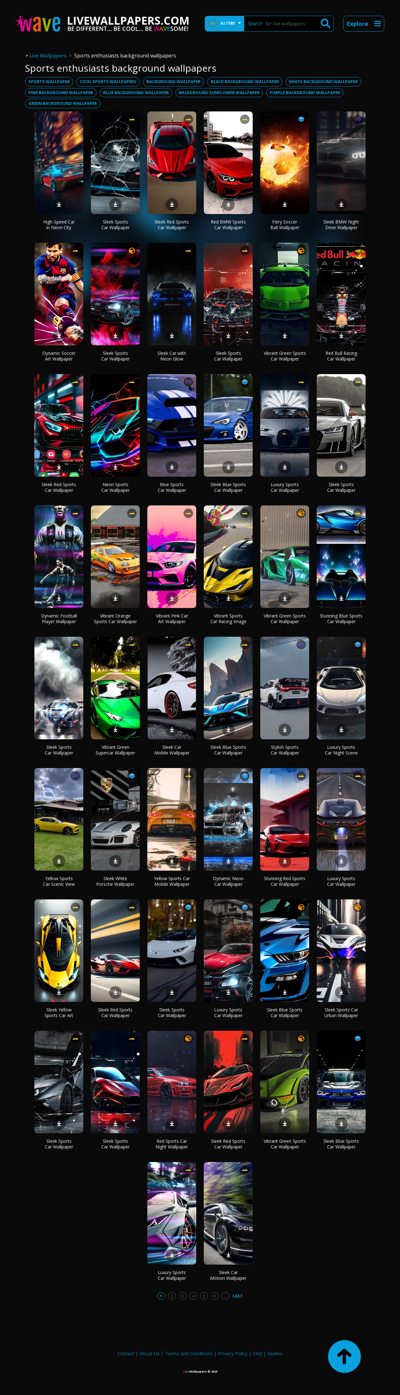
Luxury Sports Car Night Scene (341, 750)
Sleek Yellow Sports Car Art (58, 1012)
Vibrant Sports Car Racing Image (228, 618)
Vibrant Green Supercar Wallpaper (115, 750)
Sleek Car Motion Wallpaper (228, 1275)
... (225, 1296)
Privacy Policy (233, 1353)
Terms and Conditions (189, 1353)
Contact (125, 1353)
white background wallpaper (323, 81)
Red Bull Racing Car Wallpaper (341, 356)
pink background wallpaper (60, 92)
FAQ (257, 1353)
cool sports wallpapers (108, 81)
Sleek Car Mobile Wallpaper (172, 750)
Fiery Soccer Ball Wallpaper (284, 224)
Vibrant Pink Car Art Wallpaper (172, 618)
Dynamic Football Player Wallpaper (59, 618)
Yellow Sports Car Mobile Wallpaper (172, 881)
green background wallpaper (62, 103)
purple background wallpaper (305, 92)
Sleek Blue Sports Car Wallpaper (228, 487)
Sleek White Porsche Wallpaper (115, 881)
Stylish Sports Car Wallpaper (285, 750)
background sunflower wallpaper (219, 92)
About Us (149, 1353)
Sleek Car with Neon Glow (171, 356)
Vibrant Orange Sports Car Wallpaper (115, 618)
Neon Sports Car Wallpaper (115, 487)
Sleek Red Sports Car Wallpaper (172, 224)
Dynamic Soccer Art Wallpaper (58, 356)
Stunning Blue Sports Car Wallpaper (341, 618)
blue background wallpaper (136, 92)
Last (237, 1296)
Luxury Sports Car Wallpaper (285, 487)
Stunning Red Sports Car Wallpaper (284, 881)
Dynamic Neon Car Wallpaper (228, 881)
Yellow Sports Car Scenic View (59, 881)
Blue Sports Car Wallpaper (172, 487)
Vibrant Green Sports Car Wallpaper (285, 356)
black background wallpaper (245, 81)
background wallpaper (173, 81)
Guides (275, 1353)
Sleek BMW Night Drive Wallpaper (341, 224)
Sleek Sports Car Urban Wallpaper (341, 1012)
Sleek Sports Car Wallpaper (115, 224)
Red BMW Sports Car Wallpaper (228, 224)
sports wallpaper (49, 81)
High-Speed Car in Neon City (59, 224)
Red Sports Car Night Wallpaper (172, 1144)
